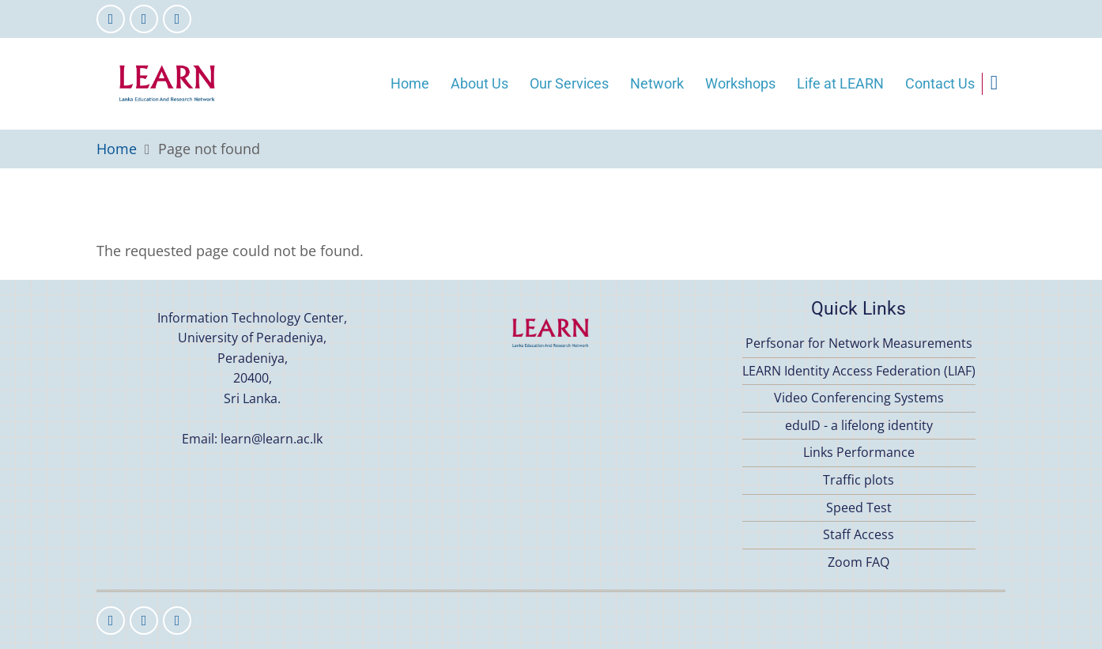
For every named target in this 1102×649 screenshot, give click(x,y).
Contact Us (940, 83)
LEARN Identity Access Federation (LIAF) (859, 370)
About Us (479, 83)
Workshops (740, 83)
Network (657, 83)
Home (410, 83)
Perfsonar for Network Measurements (858, 343)
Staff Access (858, 534)
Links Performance (859, 452)
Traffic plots (858, 480)
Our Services (569, 83)
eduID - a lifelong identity (859, 425)
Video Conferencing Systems (859, 397)
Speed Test (859, 507)
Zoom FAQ (858, 562)
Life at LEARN (840, 83)
